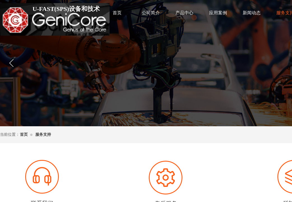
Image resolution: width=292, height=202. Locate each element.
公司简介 (151, 12)
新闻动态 (252, 12)
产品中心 (184, 12)
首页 (117, 12)
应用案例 (218, 12)
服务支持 (43, 134)
